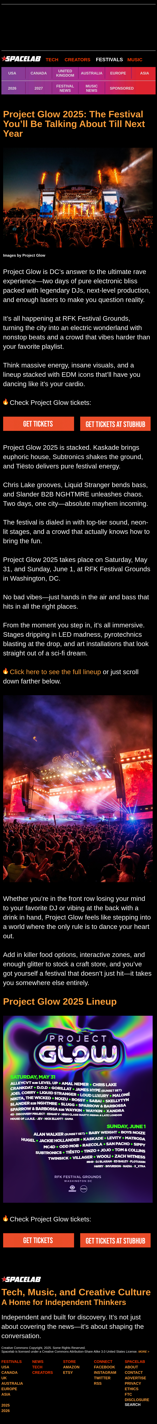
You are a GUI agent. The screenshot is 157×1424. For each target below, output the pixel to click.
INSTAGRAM (105, 1372)
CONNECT (103, 1361)
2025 (5, 1405)
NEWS (37, 1361)
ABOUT (131, 1367)
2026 (12, 88)
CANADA (39, 73)
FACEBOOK (104, 1367)
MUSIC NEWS (92, 88)
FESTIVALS (109, 59)
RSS (98, 1383)
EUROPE (118, 73)
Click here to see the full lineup (56, 672)
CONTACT (134, 1372)
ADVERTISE (135, 1378)
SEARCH (132, 1404)
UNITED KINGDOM (65, 73)
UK (4, 1378)
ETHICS (131, 1389)
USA (12, 73)
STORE (69, 1361)
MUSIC (134, 59)
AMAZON (71, 1367)
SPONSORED (122, 88)
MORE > (143, 1351)
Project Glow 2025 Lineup (60, 1001)
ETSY (68, 1372)
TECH (52, 59)
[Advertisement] (78, 27)
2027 (39, 88)
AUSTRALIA (91, 73)
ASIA (144, 73)
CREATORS (77, 59)
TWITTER (102, 1378)
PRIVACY (133, 1383)
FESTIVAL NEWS (65, 88)
